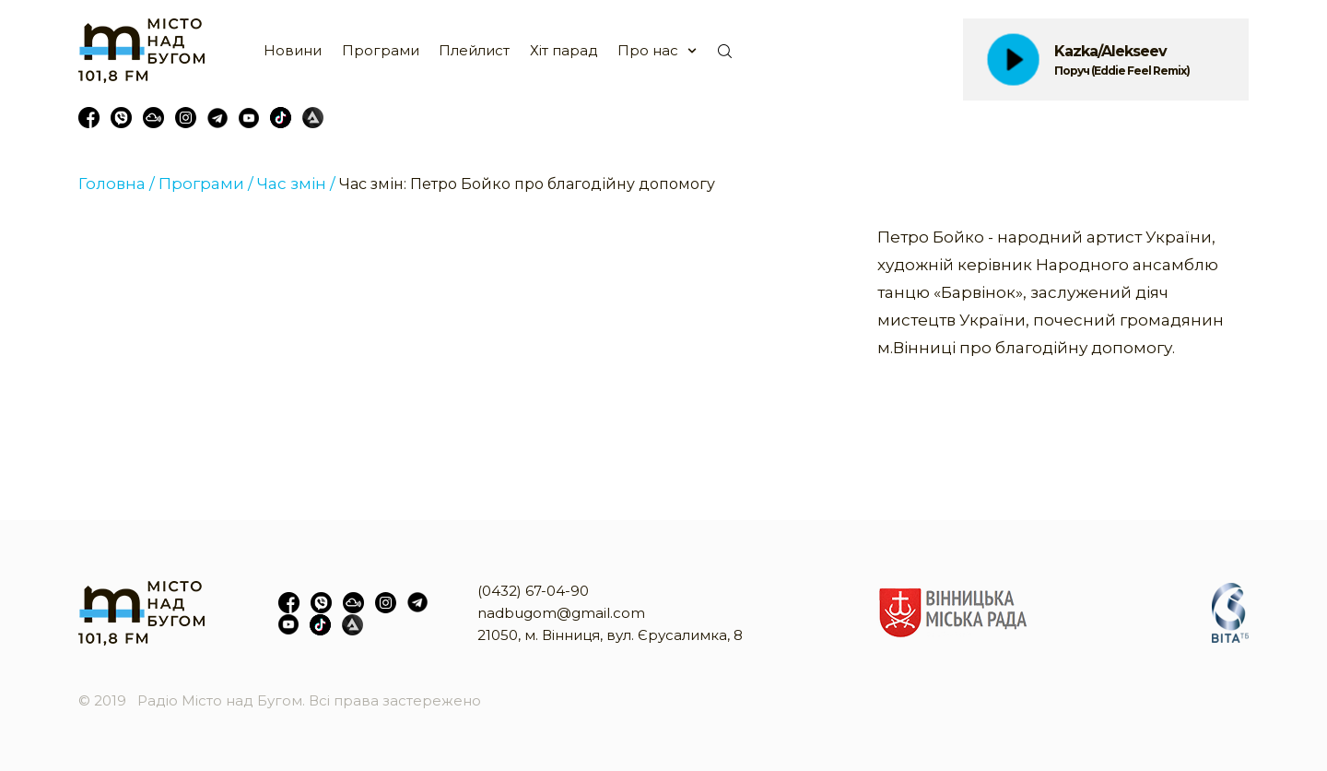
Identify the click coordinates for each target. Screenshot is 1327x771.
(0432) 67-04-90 (533, 590)
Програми (380, 50)
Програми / (206, 183)
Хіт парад (564, 50)
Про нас (647, 50)
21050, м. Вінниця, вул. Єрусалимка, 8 (610, 635)
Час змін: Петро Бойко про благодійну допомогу (527, 184)
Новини (293, 50)
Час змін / (296, 183)
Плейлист (474, 50)
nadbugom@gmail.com (561, 613)
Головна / (116, 183)
